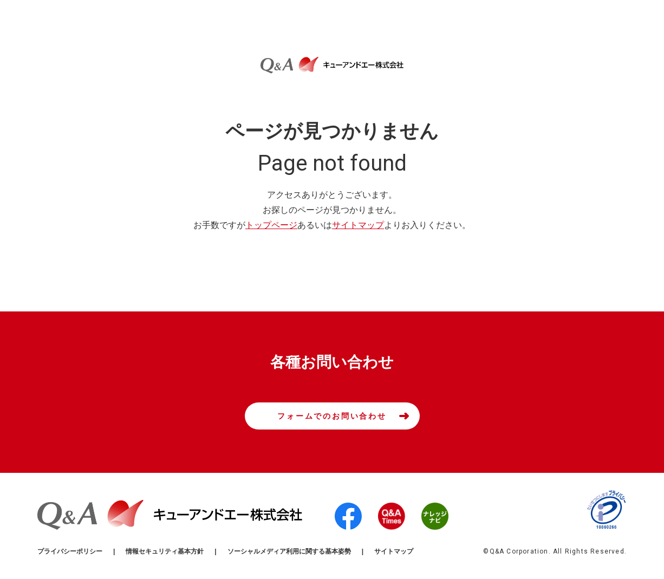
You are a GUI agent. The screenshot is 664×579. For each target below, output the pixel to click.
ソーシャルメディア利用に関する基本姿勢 (289, 551)
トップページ (271, 225)
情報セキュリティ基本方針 (165, 551)
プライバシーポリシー (69, 551)
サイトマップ (358, 225)
